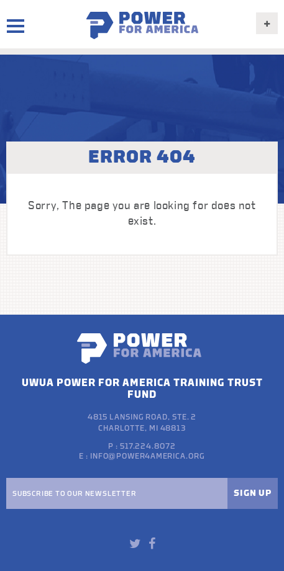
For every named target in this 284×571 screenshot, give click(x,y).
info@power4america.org (147, 456)
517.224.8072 (148, 446)
